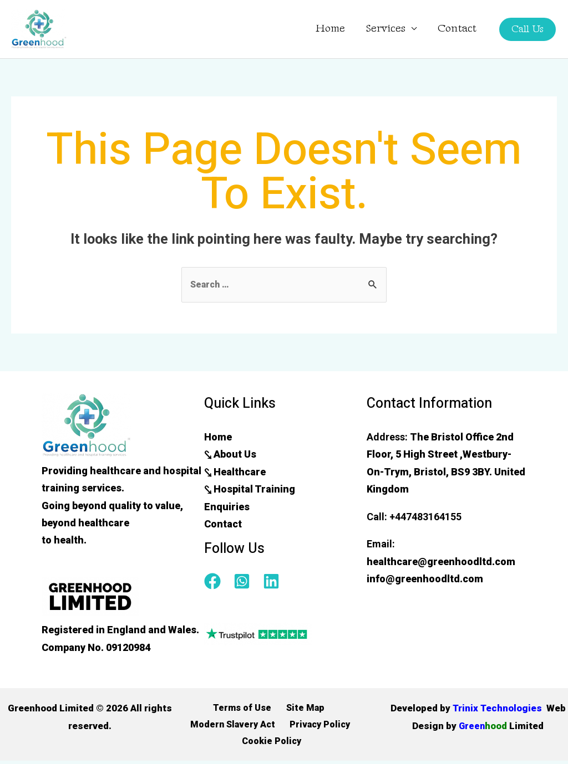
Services (385, 29)
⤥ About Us (230, 455)
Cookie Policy (272, 744)
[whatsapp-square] (247, 582)
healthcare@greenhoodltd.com (441, 562)
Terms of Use (243, 709)
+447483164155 (425, 517)
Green (501, 726)
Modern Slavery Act (233, 726)
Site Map (303, 709)
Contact (457, 29)
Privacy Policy (319, 726)
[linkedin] (274, 582)
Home (330, 29)
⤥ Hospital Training (249, 490)
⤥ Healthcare (235, 472)
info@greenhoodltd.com (425, 579)
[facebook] (217, 582)
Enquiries (227, 507)
